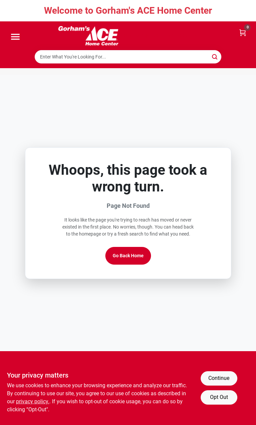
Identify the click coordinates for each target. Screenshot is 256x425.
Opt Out (219, 397)
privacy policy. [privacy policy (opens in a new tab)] (32, 401)
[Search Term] (128, 56)
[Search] (215, 56)
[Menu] (15, 37)
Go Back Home (128, 255)
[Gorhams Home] (88, 35)
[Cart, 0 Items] (242, 32)
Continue (218, 378)
